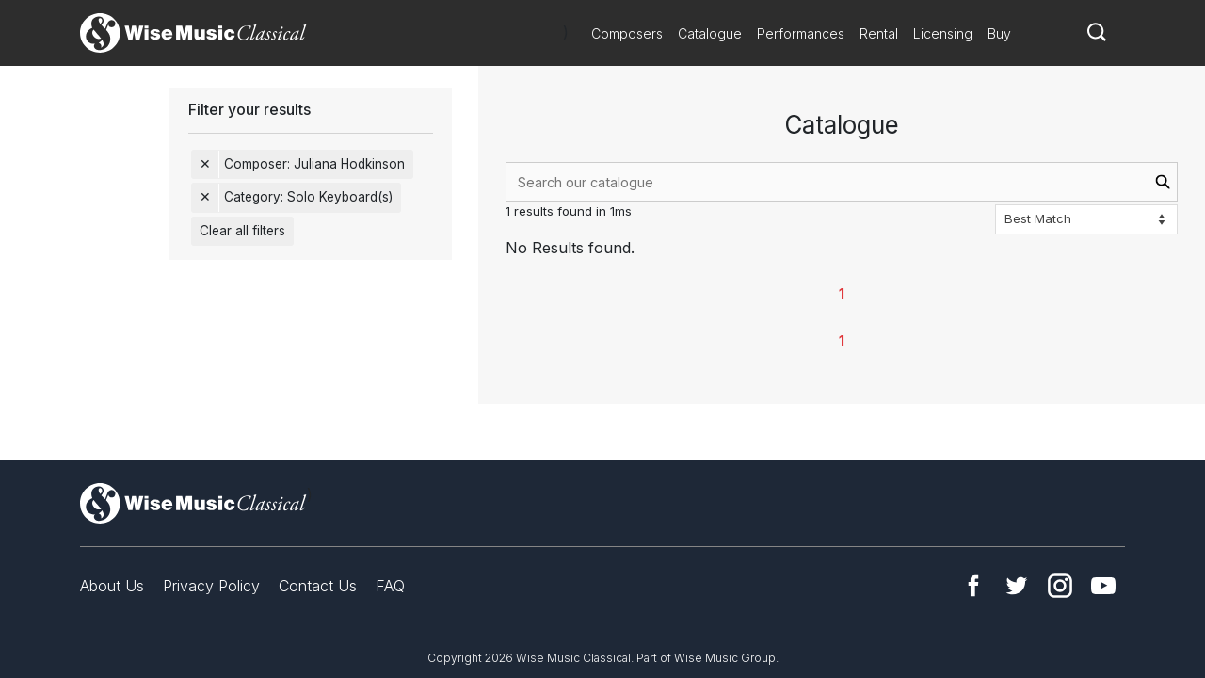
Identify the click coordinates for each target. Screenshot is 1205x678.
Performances (800, 33)
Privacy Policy (211, 585)
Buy (999, 33)
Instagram (1060, 585)
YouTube (1103, 585)
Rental (879, 33)
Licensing (942, 33)
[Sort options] (1086, 219)
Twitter (1016, 585)
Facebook (973, 585)
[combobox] (842, 182)
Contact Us (318, 585)
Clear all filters (242, 230)
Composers (627, 33)
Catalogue (710, 33)
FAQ (390, 585)
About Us (112, 585)
